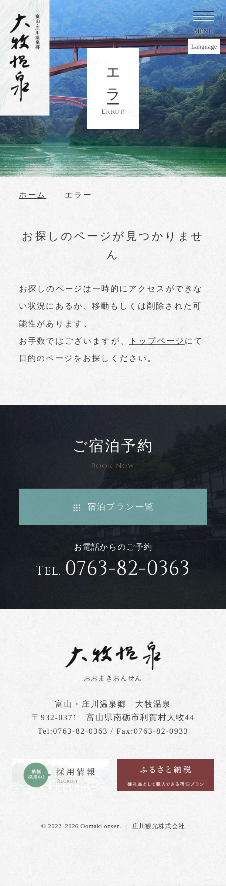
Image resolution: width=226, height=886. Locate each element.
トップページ (157, 341)
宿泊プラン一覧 (121, 506)
